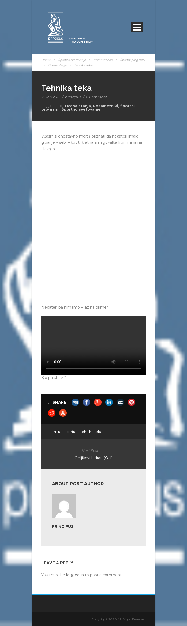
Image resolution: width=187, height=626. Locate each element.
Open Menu (137, 27)
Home (46, 60)
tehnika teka (91, 432)
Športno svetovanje (72, 60)
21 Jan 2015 (50, 97)
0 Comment (96, 97)
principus (73, 97)
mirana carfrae (66, 432)
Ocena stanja (57, 65)
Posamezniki (103, 60)
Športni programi (132, 60)
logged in (75, 574)
